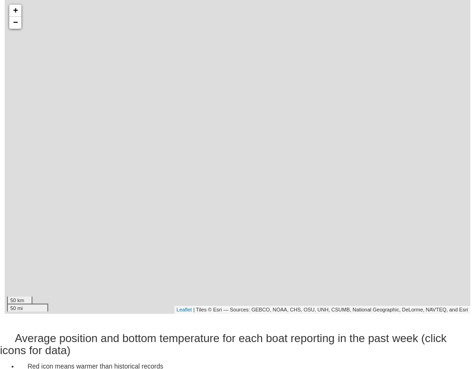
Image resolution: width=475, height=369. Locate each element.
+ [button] (15, 10)
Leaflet (184, 309)
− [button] (15, 22)
